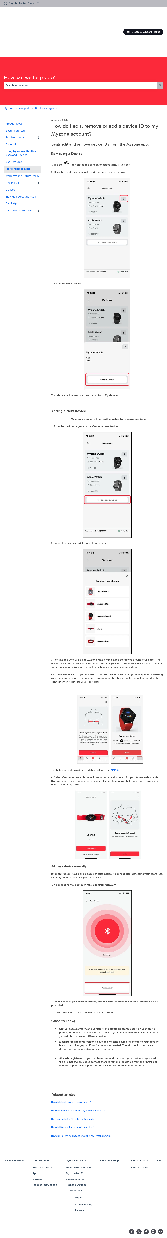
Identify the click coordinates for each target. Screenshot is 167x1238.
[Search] (160, 50)
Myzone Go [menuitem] (12, 147)
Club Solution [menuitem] (41, 1125)
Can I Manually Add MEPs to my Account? (72, 1084)
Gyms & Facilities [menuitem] (76, 1125)
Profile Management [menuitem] (18, 133)
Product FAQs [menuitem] (14, 88)
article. (115, 734)
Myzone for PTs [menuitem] (75, 1138)
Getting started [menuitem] (15, 95)
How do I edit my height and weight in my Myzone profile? (81, 1100)
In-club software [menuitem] (42, 1132)
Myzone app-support (16, 73)
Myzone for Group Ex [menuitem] (78, 1132)
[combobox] (80, 50)
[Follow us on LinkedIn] (153, 1196)
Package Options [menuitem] (76, 1149)
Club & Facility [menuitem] (83, 1169)
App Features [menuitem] (14, 126)
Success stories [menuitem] (75, 1143)
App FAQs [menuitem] (11, 168)
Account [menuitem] (11, 109)
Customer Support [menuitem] (111, 1125)
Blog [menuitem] (159, 1125)
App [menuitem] (35, 1138)
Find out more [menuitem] (139, 1125)
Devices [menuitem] (37, 1143)
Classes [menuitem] (10, 154)
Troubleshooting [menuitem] (16, 102)
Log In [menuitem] (78, 1162)
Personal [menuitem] (80, 1175)
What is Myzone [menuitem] (14, 1125)
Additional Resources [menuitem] (19, 175)
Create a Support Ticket (143, 14)
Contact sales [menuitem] (74, 1155)
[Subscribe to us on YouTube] (160, 1196)
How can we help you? (29, 42)
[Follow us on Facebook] (131, 1196)
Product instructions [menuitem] (45, 1149)
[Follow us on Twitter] (139, 1196)
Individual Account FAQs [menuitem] (21, 161)
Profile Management (47, 73)
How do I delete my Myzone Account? (71, 1067)
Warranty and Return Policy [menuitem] (22, 140)
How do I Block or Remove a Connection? (72, 1092)
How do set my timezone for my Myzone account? (78, 1075)
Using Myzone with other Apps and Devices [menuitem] (21, 118)
